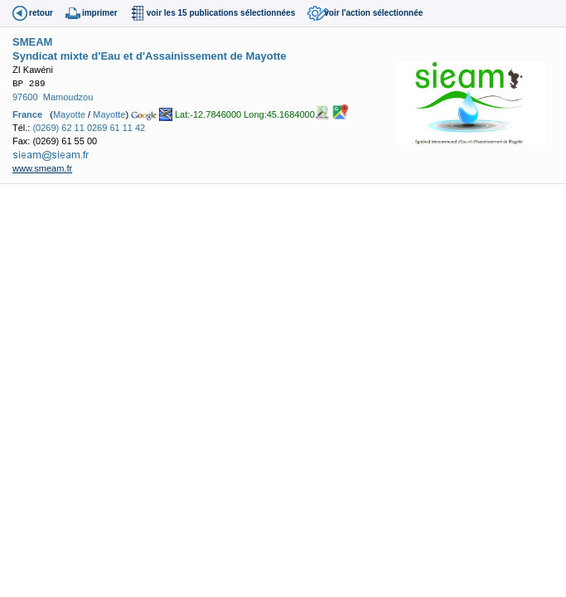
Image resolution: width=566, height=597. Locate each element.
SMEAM (32, 42)
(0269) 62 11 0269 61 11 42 (88, 128)
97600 (25, 97)
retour (41, 12)
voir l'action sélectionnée (373, 12)
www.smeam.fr (42, 168)
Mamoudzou (68, 97)
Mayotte (69, 114)
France (27, 114)
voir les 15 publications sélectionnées (221, 12)
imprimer (100, 12)
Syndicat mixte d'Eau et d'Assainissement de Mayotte (149, 56)
